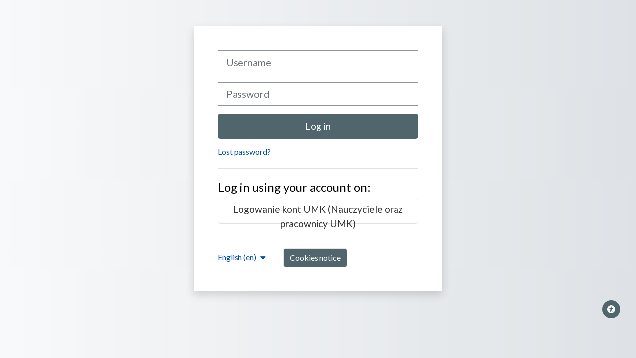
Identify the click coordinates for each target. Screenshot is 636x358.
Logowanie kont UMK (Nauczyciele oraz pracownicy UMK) (318, 213)
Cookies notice (315, 257)
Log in (318, 126)
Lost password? (244, 151)
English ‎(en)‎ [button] (238, 257)
